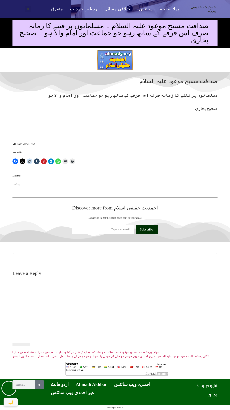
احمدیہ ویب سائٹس (132, 384)
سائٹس (146, 8)
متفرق (57, 8)
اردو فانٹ (60, 384)
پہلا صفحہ (169, 8)
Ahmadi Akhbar (91, 384)
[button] (28, 9)
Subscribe (147, 229)
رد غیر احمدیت (83, 8)
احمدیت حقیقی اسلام (204, 8)
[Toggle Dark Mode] (11, 402)
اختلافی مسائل (118, 8)
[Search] (39, 384)
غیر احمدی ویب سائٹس (72, 392)
